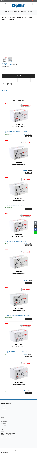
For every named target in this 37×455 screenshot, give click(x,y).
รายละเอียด (4, 91)
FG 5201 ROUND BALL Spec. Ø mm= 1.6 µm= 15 (14, 205)
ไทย (34, 0)
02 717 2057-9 (8, 434)
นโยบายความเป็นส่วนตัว (6, 411)
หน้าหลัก (7, 11)
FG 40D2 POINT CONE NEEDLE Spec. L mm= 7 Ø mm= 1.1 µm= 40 (18, 315)
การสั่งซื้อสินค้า (4, 423)
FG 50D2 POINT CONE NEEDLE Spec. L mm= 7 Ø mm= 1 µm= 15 (17, 389)
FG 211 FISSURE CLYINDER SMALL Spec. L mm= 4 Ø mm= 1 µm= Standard (17, 278)
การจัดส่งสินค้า (4, 421)
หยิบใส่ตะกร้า (28, 136)
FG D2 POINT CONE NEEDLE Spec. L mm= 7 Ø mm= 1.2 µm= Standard (17, 352)
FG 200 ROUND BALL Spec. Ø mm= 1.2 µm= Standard (16, 168)
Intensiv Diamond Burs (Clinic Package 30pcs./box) (21, 11)
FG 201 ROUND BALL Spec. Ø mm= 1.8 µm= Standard (15, 241)
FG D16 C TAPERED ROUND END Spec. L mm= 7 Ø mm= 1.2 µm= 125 (17, 132)
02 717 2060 (8, 435)
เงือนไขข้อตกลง (4, 409)
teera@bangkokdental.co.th (10, 433)
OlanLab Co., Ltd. (4, 452)
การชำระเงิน (4, 425)
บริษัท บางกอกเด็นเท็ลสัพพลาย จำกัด (15, 450)
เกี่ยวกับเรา (4, 407)
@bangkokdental (8, 437)
